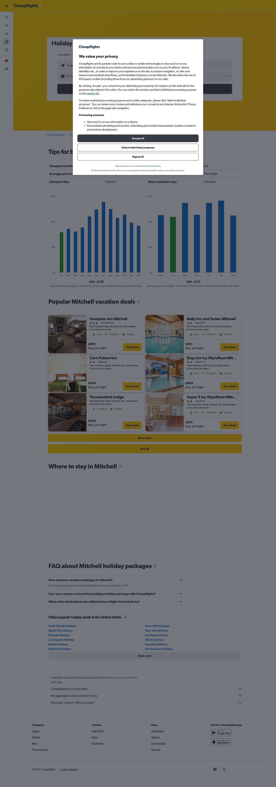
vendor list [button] (93, 93)
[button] (138, 138)
